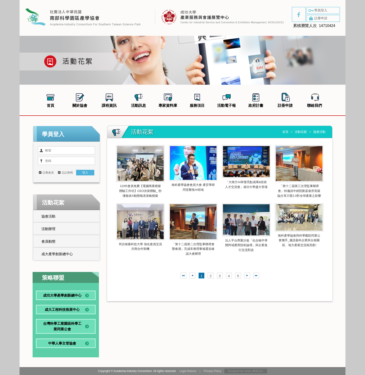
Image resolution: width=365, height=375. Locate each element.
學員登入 (317, 10)
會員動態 (48, 241)
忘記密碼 (67, 172)
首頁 (50, 99)
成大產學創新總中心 (57, 254)
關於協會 (79, 99)
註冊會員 (48, 172)
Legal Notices (187, 371)
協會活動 (48, 216)
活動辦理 (48, 229)
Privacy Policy (212, 371)
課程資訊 (109, 99)
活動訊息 (138, 99)
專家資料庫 (168, 99)
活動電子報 (226, 99)
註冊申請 (317, 18)
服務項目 (197, 99)
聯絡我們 (314, 99)
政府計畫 (255, 99)
